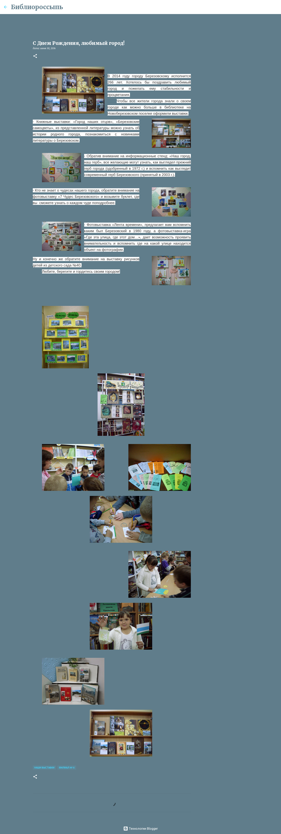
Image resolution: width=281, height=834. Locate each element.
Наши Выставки (44, 767)
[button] (35, 56)
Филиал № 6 (67, 767)
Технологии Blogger (140, 828)
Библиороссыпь (37, 7)
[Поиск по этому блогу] (257, 7)
